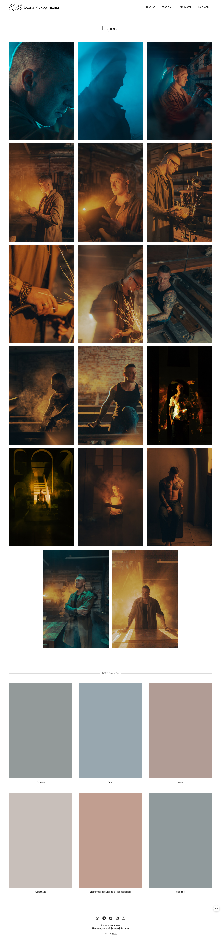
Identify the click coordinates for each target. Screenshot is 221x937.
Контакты (203, 7)
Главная (150, 7)
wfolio (114, 936)
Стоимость (186, 7)
